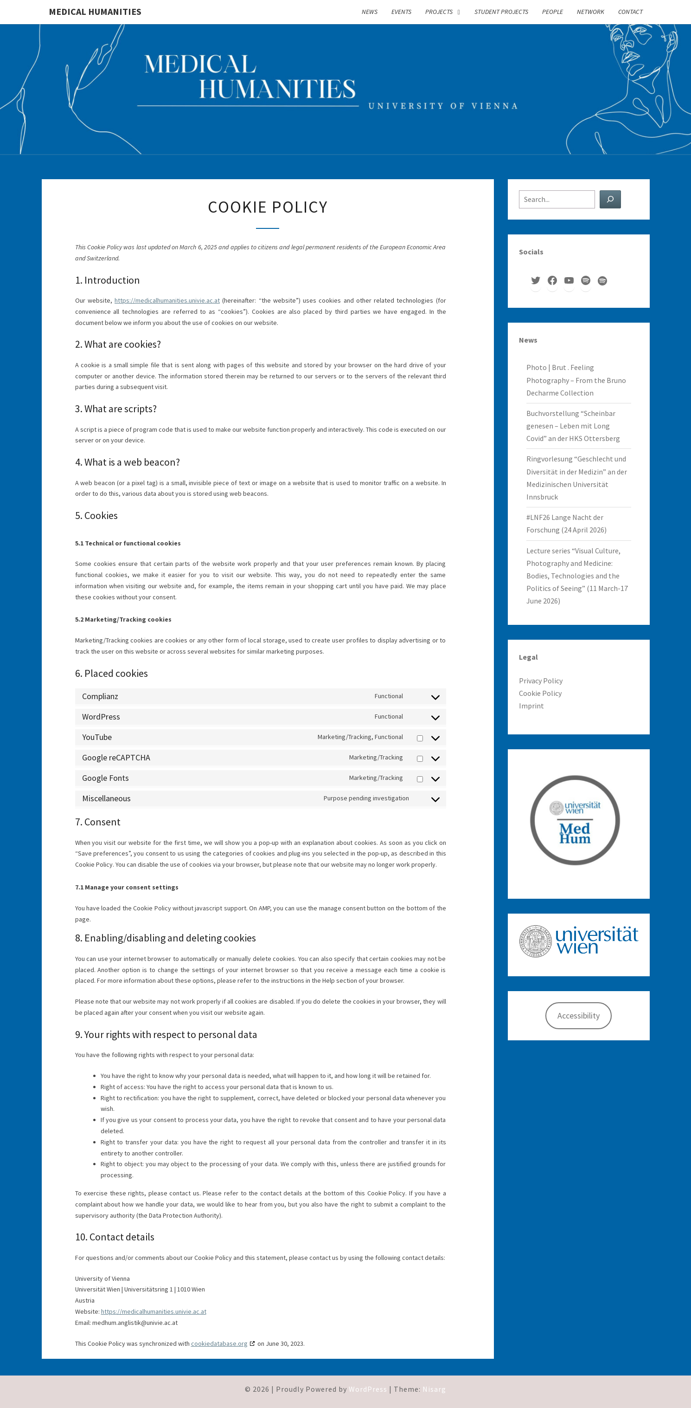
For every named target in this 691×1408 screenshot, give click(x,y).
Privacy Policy (541, 680)
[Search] (610, 199)
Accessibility (578, 1015)
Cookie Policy (540, 693)
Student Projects (501, 11)
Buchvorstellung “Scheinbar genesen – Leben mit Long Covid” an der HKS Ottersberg (573, 426)
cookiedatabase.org (219, 1343)
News (369, 11)
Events (401, 11)
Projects (439, 11)
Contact (630, 11)
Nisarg (434, 1389)
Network (590, 11)
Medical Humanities (95, 11)
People (552, 11)
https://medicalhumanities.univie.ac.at (167, 300)
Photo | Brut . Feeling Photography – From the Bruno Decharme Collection (576, 380)
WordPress (368, 1389)
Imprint (531, 705)
